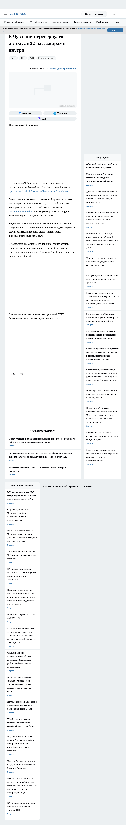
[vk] (13, 374)
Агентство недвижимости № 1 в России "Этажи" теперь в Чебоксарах (43, 471)
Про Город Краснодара (36, 713)
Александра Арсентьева (62, 68)
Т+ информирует (38, 22)
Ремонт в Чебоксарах (14, 22)
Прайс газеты (10, 732)
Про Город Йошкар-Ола (60, 699)
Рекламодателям (35, 732)
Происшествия (46, 58)
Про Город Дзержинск (59, 709)
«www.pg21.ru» (23, 738)
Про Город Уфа (56, 706)
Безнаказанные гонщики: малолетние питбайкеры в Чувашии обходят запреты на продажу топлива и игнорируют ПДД (43, 457)
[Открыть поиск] (114, 14)
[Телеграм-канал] (60, 113)
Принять (115, 30)
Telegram (8, 723)
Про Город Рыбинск (35, 706)
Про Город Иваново (35, 702)
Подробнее (20, 777)
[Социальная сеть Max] (43, 119)
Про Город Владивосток (14, 713)
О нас (31, 723)
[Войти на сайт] (120, 14)
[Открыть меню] (5, 14)
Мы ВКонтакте (103, 22)
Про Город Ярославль (59, 702)
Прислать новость (94, 13)
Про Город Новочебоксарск (15, 699)
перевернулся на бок (20, 211)
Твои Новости (33, 699)
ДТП (22, 58)
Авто (13, 58)
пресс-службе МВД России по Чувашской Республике (39, 191)
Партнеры (57, 732)
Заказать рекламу (82, 22)
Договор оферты (35, 726)
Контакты (56, 723)
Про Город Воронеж (12, 702)
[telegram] (22, 374)
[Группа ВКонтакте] (25, 113)
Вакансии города (60, 22)
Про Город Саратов (12, 709)
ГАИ (31, 58)
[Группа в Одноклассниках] (83, 703)
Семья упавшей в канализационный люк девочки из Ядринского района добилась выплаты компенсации (43, 442)
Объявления (9, 726)
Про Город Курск (11, 706)
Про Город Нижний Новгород (39, 709)
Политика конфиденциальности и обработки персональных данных (30, 781)
